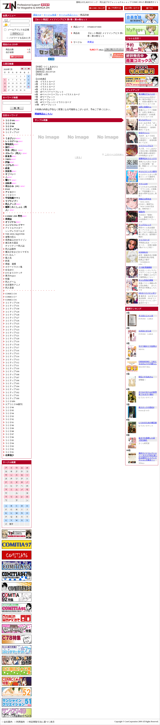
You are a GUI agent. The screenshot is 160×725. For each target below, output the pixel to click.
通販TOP (37, 15)
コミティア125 (12, 323)
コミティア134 (12, 302)
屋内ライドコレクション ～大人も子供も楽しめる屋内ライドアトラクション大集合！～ (148, 456)
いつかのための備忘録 (148, 423)
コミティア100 (12, 398)
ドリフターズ (144, 240)
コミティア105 (12, 383)
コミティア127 (12, 317)
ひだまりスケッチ (13, 273)
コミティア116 (12, 350)
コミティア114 (12, 356)
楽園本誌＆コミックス (148, 158)
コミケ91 (9, 422)
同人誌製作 (10, 249)
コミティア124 (12, 326)
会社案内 (8, 722)
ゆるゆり (9, 270)
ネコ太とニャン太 (146, 316)
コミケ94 (9, 413)
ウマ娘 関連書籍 (145, 267)
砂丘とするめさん (146, 377)
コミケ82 (9, 449)
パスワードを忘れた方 (19, 38)
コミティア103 (12, 389)
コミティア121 (12, 335)
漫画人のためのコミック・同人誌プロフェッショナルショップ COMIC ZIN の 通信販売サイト (117, 2)
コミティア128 (12, 314)
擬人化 (8, 258)
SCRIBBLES (143, 252)
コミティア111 (12, 365)
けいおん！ (10, 255)
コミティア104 (12, 386)
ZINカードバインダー (147, 293)
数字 (11, 524)
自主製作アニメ (12, 285)
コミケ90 (9, 425)
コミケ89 (9, 428)
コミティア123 (12, 329)
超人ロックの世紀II (146, 407)
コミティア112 (12, 362)
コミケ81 (9, 452)
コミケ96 (9, 407)
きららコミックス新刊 (148, 171)
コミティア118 (12, 344)
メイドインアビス (146, 146)
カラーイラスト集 (13, 267)
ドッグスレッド (145, 225)
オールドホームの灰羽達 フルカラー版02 (148, 393)
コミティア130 (12, 308)
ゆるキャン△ (144, 133)
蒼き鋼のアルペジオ (147, 94)
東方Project (10, 275)
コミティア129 (12, 311)
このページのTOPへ (114, 154)
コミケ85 (9, 440)
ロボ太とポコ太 (145, 331)
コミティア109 (12, 371)
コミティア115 (12, 353)
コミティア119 (12, 341)
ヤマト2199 (143, 184)
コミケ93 (9, 416)
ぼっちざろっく (145, 120)
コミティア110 (12, 368)
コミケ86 (9, 437)
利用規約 (20, 722)
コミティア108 (12, 374)
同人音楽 (9, 287)
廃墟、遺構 (10, 264)
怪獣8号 (142, 212)
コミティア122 (12, 332)
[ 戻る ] (78, 157)
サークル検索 (50, 15)
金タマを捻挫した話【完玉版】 (147, 439)
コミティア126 (12, 320)
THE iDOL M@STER (15, 234)
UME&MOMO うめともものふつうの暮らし (148, 363)
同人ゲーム (10, 282)
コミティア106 (12, 380)
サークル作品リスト (68, 15)
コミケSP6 (10, 401)
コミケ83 (9, 446)
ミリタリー (10, 195)
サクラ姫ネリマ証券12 (148, 346)
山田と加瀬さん (145, 107)
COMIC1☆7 (11, 297)
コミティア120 (12, 338)
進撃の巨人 (10, 237)
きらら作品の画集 (146, 280)
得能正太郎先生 (145, 199)
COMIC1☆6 (11, 299)
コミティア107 (12, 377)
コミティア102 (12, 392)
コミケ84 (9, 443)
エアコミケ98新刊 (13, 404)
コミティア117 (12, 347)
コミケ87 (9, 434)
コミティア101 (12, 395)
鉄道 (7, 261)
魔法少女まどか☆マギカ (17, 252)
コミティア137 (12, 132)
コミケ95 (9, 410)
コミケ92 (9, 419)
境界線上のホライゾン (16, 240)
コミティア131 (12, 305)
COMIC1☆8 (11, 293)
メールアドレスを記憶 (18, 29)
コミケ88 (9, 431)
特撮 (7, 279)
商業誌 (90, 42)
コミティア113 (12, 359)
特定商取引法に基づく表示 (41, 722)
